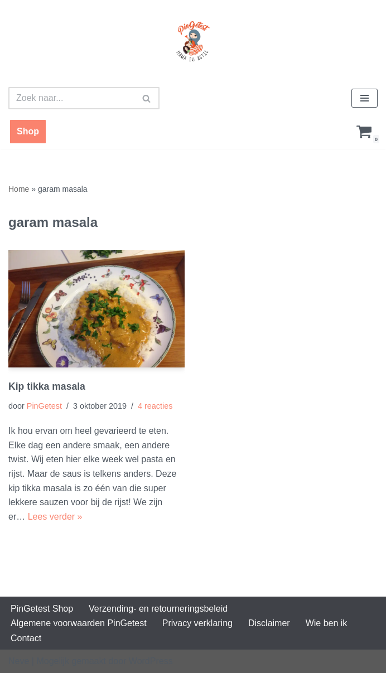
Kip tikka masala (46, 386)
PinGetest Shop (42, 608)
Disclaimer (269, 623)
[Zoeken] (71, 98)
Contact (26, 638)
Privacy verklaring (197, 623)
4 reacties (155, 405)
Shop (28, 131)
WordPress (151, 661)
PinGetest (44, 405)
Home (18, 189)
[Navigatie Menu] (364, 98)
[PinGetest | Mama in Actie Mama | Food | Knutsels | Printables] (193, 41)
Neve (18, 661)
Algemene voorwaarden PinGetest (79, 623)
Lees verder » (55, 516)
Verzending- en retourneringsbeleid (158, 608)
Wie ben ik (327, 623)
